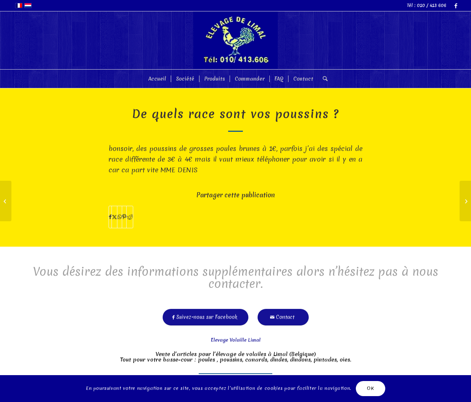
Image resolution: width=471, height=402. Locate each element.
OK (370, 388)
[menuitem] (157, 79)
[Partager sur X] (114, 217)
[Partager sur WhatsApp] (119, 217)
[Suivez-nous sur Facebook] (205, 315)
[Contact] (283, 315)
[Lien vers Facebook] (455, 5)
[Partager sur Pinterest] (124, 217)
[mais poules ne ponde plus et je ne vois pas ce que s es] (5, 201)
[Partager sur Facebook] (110, 217)
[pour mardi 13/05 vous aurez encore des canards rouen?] (465, 201)
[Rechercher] (322, 79)
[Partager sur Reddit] (130, 217)
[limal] (235, 40)
